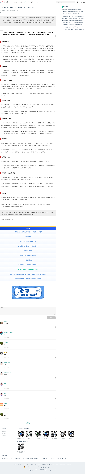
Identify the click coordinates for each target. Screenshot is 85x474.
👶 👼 (5, 352)
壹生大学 (16, 2)
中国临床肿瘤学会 (45, 458)
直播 (21, 2)
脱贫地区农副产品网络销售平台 (58, 458)
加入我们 (4, 433)
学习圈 (36, 2)
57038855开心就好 (8, 332)
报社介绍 (4, 431)
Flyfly (5, 403)
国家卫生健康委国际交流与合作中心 (30, 458)
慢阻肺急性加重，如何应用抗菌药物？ (28, 269)
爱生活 (5, 322)
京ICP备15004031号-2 (37, 464)
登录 (81, 2)
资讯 (25, 2)
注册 (84, 2)
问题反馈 (4, 435)
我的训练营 (30, 2)
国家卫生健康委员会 (15, 458)
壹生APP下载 (5, 458)
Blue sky (6, 342)
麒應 (5, 383)
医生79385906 (7, 362)
